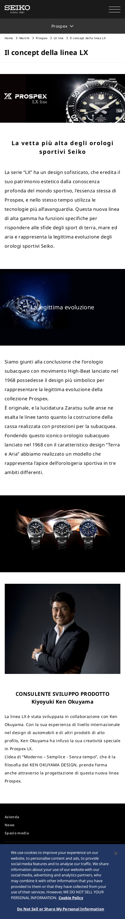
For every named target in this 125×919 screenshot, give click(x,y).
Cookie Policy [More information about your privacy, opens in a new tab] (71, 898)
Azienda (12, 816)
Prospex (41, 38)
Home (9, 38)
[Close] (115, 854)
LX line (59, 38)
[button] (114, 9)
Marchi (24, 38)
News (9, 825)
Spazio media (17, 833)
